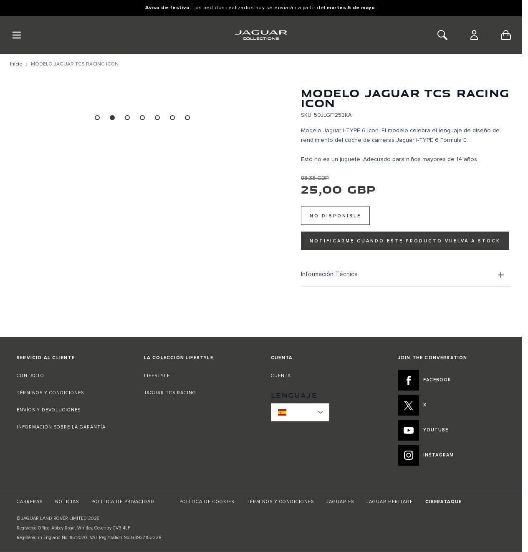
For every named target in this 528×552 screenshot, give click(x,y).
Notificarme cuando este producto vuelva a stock (405, 241)
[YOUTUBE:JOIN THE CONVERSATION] (451, 430)
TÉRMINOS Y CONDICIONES (50, 393)
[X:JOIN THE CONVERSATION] (451, 405)
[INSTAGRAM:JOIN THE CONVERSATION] (451, 455)
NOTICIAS (67, 501)
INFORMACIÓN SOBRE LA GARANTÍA (61, 427)
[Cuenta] (474, 35)
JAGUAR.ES (340, 501)
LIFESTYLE (157, 375)
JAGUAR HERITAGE (389, 501)
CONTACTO (31, 375)
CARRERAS (30, 501)
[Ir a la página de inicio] (16, 64)
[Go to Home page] (260, 35)
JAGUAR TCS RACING (170, 393)
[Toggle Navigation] (16, 35)
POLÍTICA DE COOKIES (206, 501)
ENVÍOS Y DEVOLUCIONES (49, 410)
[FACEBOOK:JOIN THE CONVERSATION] (451, 380)
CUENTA (281, 375)
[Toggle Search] (442, 35)
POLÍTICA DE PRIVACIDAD (122, 501)
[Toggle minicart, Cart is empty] (506, 35)
